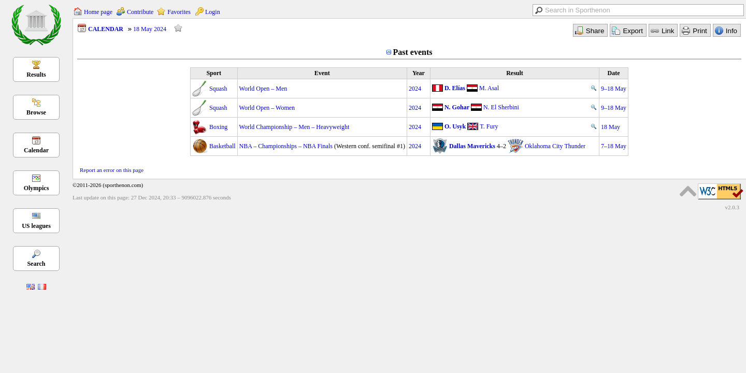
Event (322, 73)
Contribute (140, 12)
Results (36, 74)
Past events (413, 52)
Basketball (222, 146)
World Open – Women (267, 107)
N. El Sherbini (501, 107)
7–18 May (613, 146)
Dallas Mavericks (472, 146)
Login (212, 12)
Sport (213, 73)
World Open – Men (263, 88)
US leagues (36, 225)
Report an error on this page (112, 170)
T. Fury (489, 126)
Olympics (36, 188)
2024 (415, 88)
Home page (98, 12)
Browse (36, 112)
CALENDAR (105, 29)
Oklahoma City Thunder (555, 146)
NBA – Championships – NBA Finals (286, 146)
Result (514, 73)
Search (36, 263)
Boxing (218, 127)
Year (418, 73)
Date (614, 73)
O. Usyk (455, 126)
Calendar (36, 150)
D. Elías (454, 88)
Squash (218, 88)
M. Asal (489, 88)
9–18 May (613, 88)
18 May (610, 127)
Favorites (179, 12)
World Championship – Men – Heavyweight (294, 127)
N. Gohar (456, 107)
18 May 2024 (149, 29)
